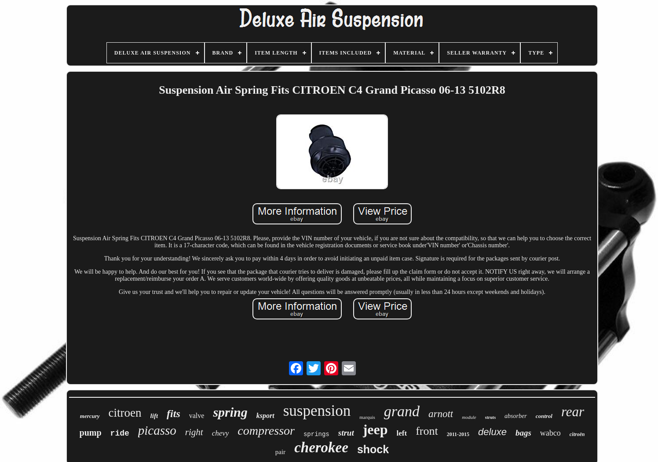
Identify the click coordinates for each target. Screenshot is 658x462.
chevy (220, 433)
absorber (515, 416)
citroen (125, 412)
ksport (265, 415)
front (427, 431)
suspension (317, 410)
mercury (90, 416)
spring (230, 412)
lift (154, 415)
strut (346, 432)
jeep (375, 429)
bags (523, 432)
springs (316, 434)
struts (490, 417)
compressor (266, 430)
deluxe (492, 431)
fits (173, 413)
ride (119, 433)
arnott (440, 413)
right (194, 432)
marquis (367, 417)
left (402, 433)
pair (280, 451)
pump (91, 432)
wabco (550, 433)
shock (373, 449)
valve (197, 415)
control (544, 416)
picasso (157, 430)
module (469, 417)
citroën (577, 434)
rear (572, 411)
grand (402, 411)
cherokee (321, 447)
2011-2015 (458, 434)
